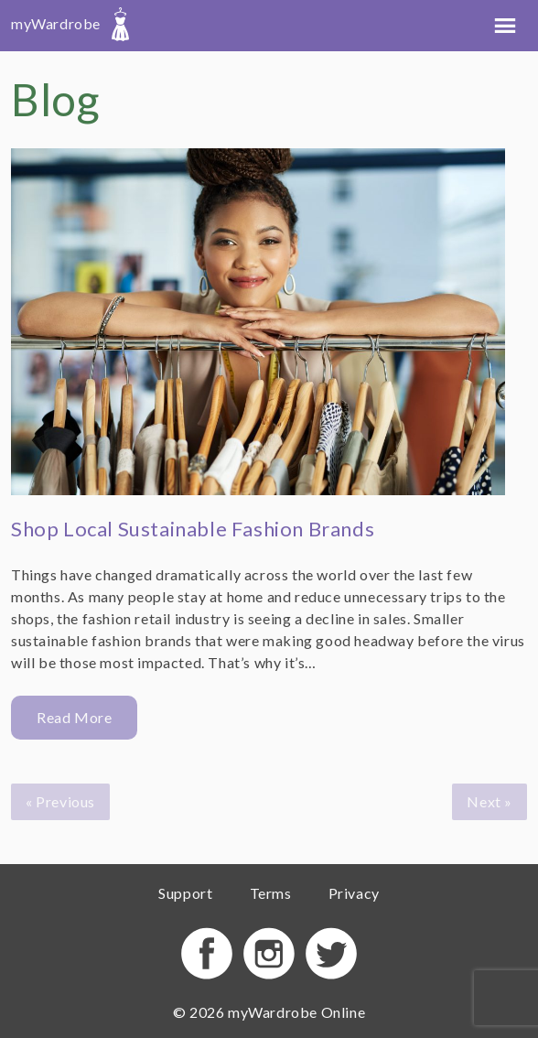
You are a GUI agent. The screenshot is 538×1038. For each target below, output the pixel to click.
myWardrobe (70, 23)
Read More (74, 717)
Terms (271, 893)
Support (185, 893)
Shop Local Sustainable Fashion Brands (192, 528)
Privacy (354, 893)
